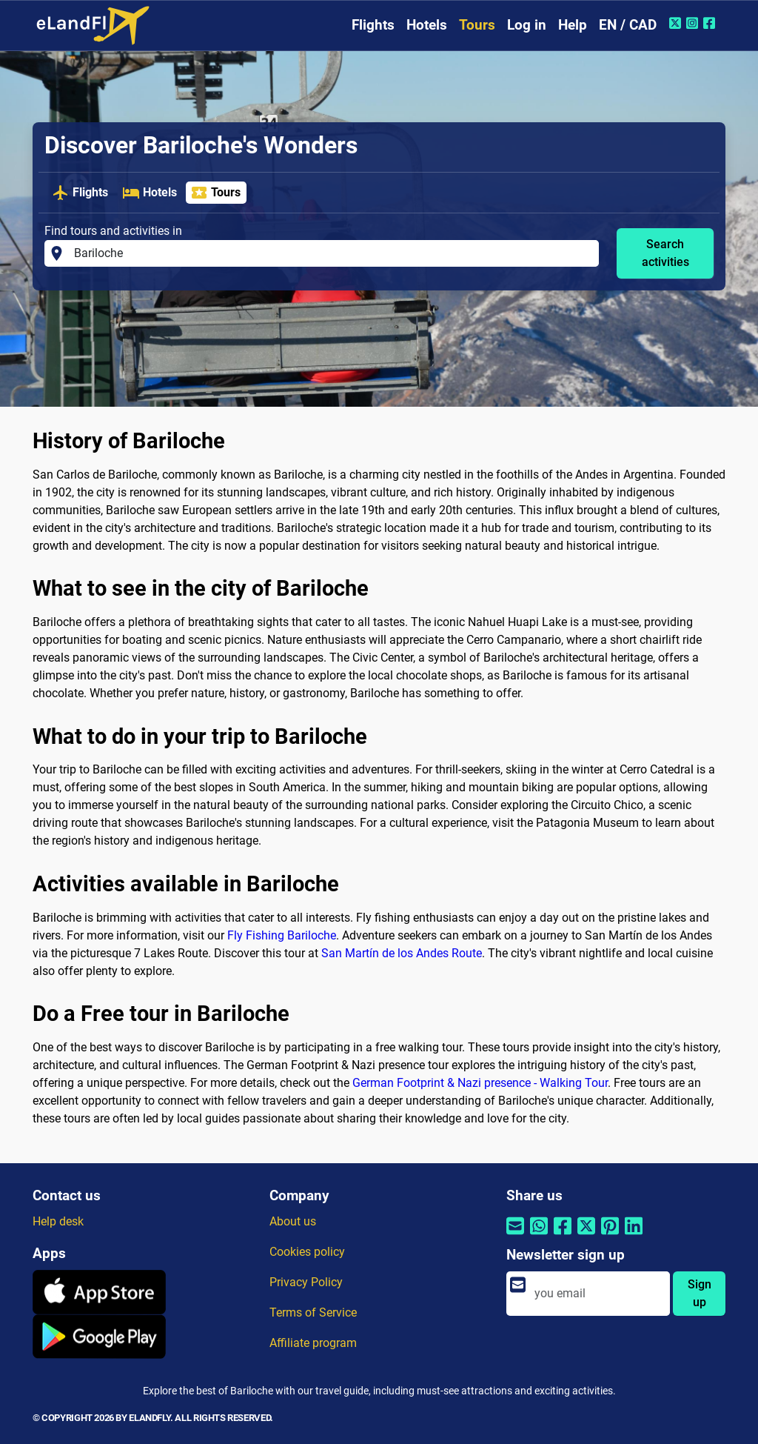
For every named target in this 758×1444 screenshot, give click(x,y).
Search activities (665, 253)
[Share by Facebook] (562, 1235)
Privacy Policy (306, 1282)
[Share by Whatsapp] (539, 1235)
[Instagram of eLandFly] (693, 23)
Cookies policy (307, 1252)
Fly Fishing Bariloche (281, 935)
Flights (373, 24)
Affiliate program (313, 1343)
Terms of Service (313, 1312)
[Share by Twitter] (586, 1235)
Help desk (58, 1221)
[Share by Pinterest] (610, 1235)
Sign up (699, 1293)
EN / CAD (628, 24)
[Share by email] (515, 1235)
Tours (477, 24)
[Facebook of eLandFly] (711, 23)
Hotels (426, 24)
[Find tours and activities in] (332, 253)
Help (572, 24)
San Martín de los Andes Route (401, 953)
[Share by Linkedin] (634, 1235)
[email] (598, 1293)
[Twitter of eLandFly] (676, 23)
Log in (526, 24)
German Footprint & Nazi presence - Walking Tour (480, 1083)
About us (292, 1221)
